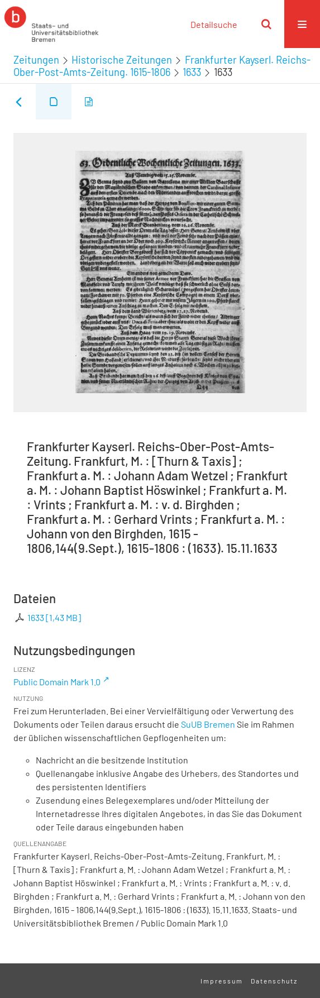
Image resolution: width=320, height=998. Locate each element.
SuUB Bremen (208, 724)
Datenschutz (274, 981)
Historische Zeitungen (121, 60)
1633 (192, 72)
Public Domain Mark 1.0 (57, 681)
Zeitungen (36, 60)
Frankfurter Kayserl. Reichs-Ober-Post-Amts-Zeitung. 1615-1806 (162, 66)
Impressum (221, 981)
